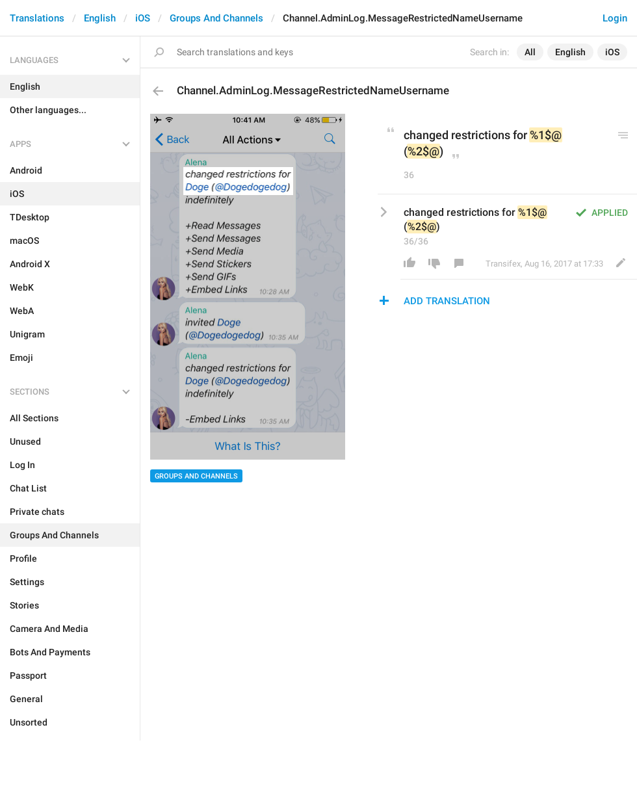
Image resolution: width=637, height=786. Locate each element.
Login (615, 18)
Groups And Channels (216, 18)
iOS (142, 18)
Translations (37, 18)
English (100, 18)
